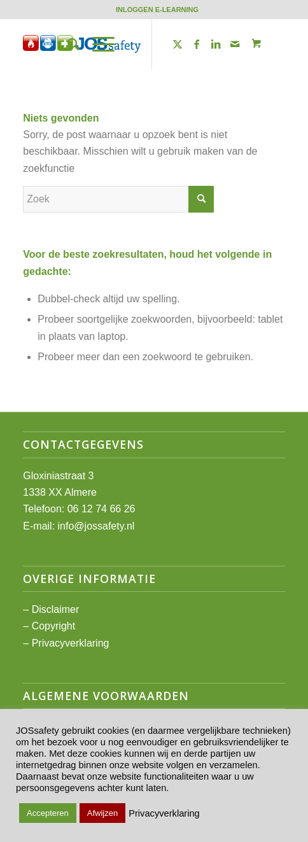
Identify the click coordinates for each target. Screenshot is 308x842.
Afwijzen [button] (102, 813)
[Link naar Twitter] (177, 44)
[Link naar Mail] (234, 44)
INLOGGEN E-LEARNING (157, 9)
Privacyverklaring (70, 643)
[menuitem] (157, 9)
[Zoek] (67, 43)
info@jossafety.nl (96, 526)
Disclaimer (56, 609)
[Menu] (97, 43)
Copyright (53, 626)
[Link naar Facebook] (196, 44)
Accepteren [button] (48, 813)
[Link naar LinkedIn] (215, 44)
